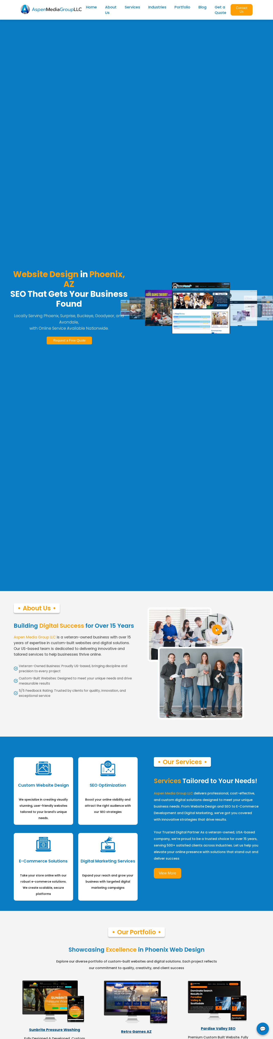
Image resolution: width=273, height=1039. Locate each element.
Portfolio (182, 7)
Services (132, 7)
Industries (157, 7)
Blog (202, 7)
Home (91, 7)
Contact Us (241, 9)
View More (167, 879)
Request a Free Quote (69, 342)
